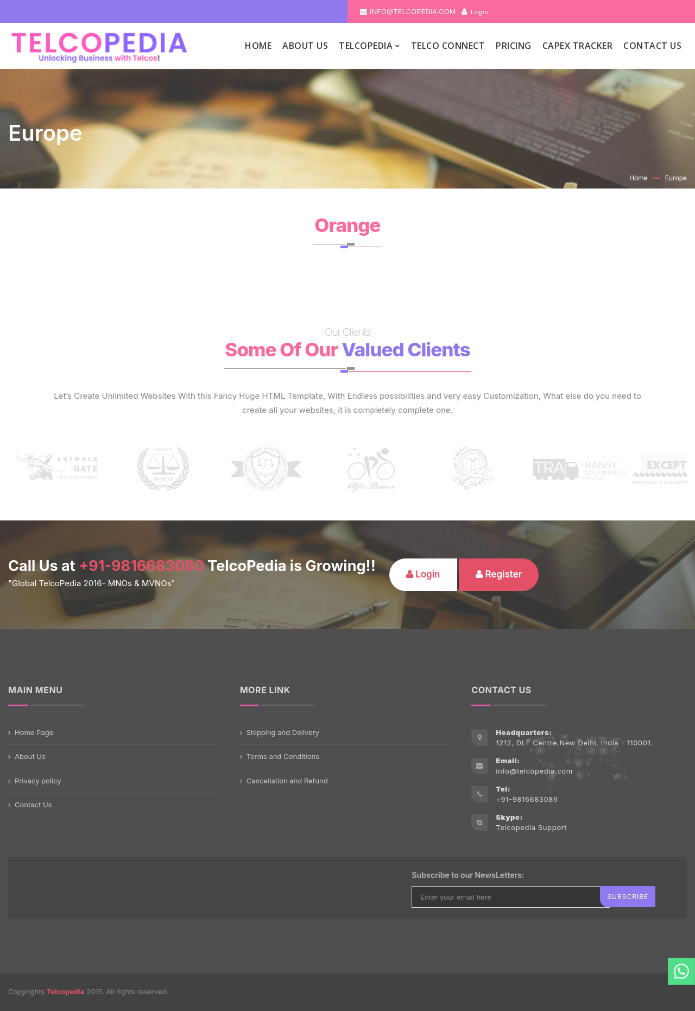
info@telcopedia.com (408, 11)
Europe (676, 178)
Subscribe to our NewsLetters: (468, 875)
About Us (30, 756)
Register (499, 574)
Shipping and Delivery (283, 732)
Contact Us (33, 804)
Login (479, 11)
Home (638, 178)
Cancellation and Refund (287, 780)
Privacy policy (38, 780)
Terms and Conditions (283, 756)
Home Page (34, 732)
